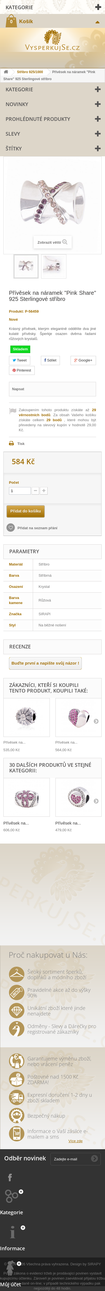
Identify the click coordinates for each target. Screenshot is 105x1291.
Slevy (13, 133)
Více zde (75, 1141)
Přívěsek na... (14, 742)
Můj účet (10, 1284)
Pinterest (22, 370)
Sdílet (51, 360)
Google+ (83, 360)
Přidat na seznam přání (37, 528)
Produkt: (16, 311)
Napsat (18, 389)
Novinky (17, 104)
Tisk (21, 444)
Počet (14, 482)
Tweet (20, 360)
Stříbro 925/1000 (30, 72)
